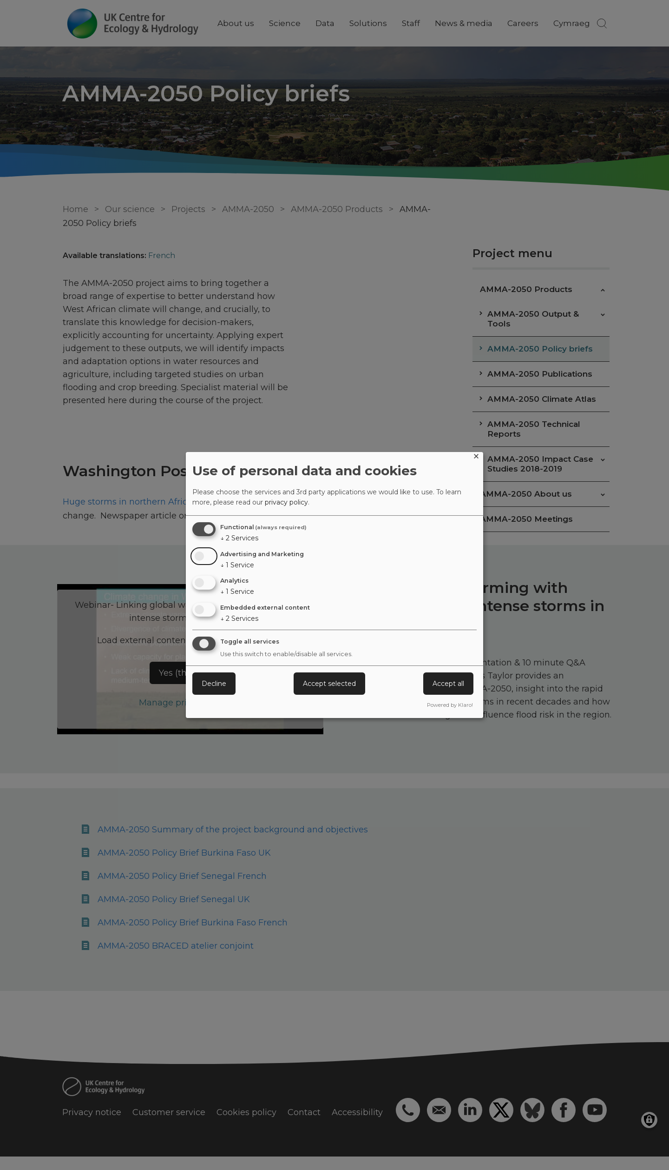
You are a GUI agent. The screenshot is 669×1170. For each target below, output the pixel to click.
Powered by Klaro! (450, 705)
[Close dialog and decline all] (476, 458)
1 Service (237, 565)
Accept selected (329, 683)
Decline (214, 683)
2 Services (239, 538)
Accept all (448, 683)
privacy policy (286, 502)
